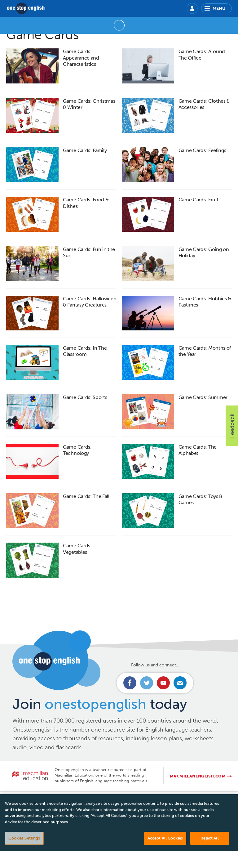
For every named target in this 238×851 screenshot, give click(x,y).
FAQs (75, 799)
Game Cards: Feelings (202, 150)
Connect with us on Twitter (146, 683)
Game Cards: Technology (77, 450)
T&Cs (133, 799)
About (54, 799)
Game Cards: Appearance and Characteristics (81, 57)
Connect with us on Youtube (163, 683)
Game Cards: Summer (202, 397)
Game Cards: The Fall (86, 496)
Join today (99, 704)
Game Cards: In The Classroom (85, 351)
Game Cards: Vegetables (77, 549)
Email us (180, 683)
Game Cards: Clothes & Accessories (204, 104)
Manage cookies (203, 799)
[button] (232, 425)
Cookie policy (162, 799)
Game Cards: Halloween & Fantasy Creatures (89, 302)
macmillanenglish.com (198, 776)
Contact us (28, 799)
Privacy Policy (104, 799)
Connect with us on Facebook (130, 683)
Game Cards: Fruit (198, 200)
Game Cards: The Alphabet (197, 450)
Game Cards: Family (85, 150)
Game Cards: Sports (85, 397)
